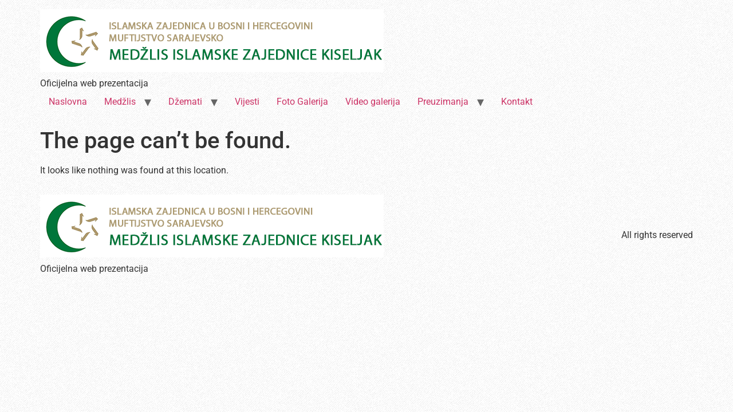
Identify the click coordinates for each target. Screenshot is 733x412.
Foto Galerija (302, 101)
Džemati (185, 101)
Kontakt (517, 101)
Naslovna (68, 101)
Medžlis (120, 101)
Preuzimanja (442, 101)
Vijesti (247, 101)
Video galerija (372, 101)
